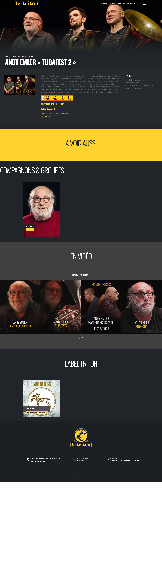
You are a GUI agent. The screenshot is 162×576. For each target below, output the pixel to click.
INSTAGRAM (125, 461)
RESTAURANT (127, 4)
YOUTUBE (135, 461)
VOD (119, 4)
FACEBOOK (115, 461)
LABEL (113, 4)
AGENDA (104, 4)
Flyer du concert (46, 116)
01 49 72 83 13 (81, 461)
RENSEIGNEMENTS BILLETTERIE (52, 104)
